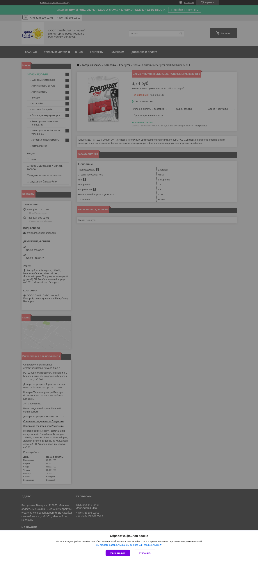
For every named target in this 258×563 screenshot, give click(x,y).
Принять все (117, 553)
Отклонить (144, 553)
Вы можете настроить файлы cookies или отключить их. (128, 545)
